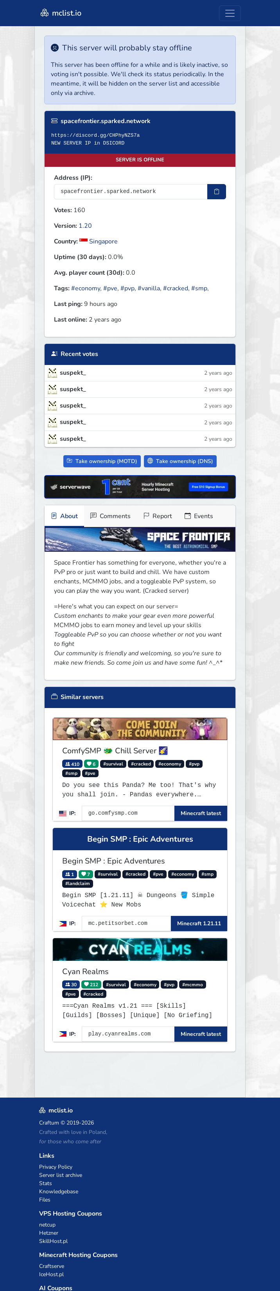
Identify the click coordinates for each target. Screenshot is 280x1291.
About (64, 516)
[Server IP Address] (131, 191)
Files (44, 1199)
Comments (110, 516)
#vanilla (149, 288)
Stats (45, 1183)
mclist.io (60, 13)
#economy (85, 288)
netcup (47, 1224)
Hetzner (48, 1233)
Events (199, 516)
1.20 (85, 226)
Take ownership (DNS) (180, 461)
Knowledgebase (58, 1191)
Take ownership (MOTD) (102, 461)
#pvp (127, 288)
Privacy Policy (55, 1167)
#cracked (175, 288)
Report (157, 516)
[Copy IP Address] (216, 191)
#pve (110, 288)
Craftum (49, 1122)
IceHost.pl (51, 1274)
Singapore (98, 241)
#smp (199, 288)
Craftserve (51, 1266)
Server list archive (60, 1175)
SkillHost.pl (53, 1241)
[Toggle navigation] (230, 13)
